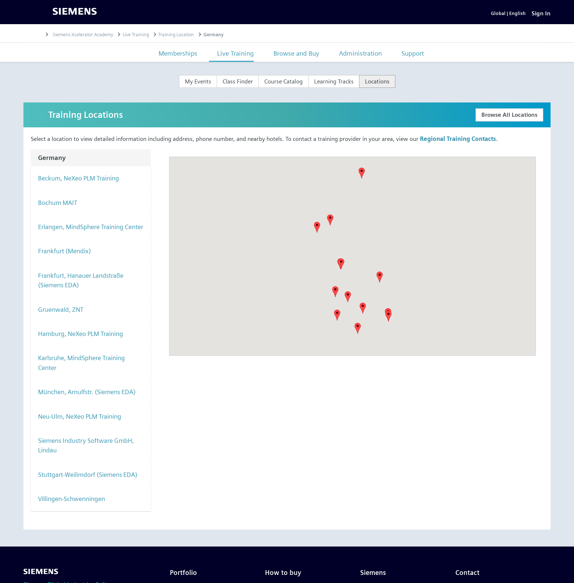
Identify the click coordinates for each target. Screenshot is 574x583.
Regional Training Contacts (458, 145)
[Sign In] (541, 16)
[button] (330, 226)
